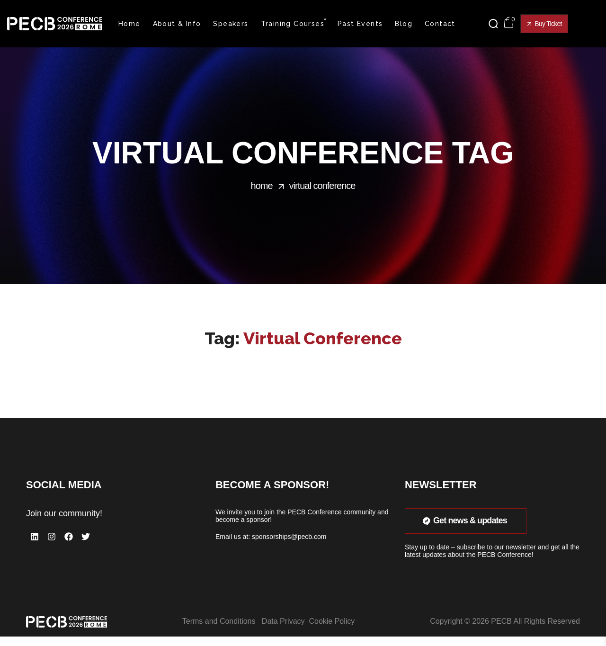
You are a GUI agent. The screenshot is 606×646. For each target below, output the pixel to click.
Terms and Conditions (219, 621)
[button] (496, 23)
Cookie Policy (332, 621)
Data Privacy (283, 621)
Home (262, 185)
